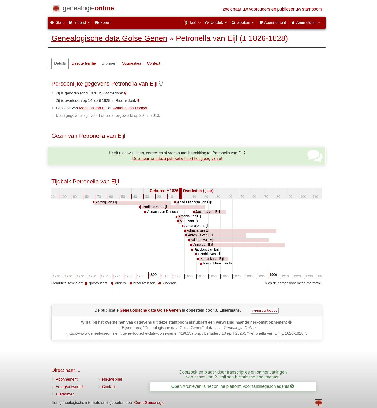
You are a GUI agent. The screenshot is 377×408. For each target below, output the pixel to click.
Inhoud (79, 22)
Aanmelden (305, 22)
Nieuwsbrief (112, 379)
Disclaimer (65, 394)
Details (60, 63)
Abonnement (67, 379)
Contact (108, 387)
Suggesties (131, 63)
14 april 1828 (99, 101)
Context (153, 63)
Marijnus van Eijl (93, 108)
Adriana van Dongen (130, 108)
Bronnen (109, 63)
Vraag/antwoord (69, 387)
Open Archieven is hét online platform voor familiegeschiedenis (232, 386)
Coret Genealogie (149, 403)
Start (57, 22)
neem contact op (264, 310)
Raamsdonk (112, 93)
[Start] (88, 9)
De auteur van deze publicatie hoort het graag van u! (177, 159)
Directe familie (84, 63)
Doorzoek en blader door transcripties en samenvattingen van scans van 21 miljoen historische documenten (233, 374)
